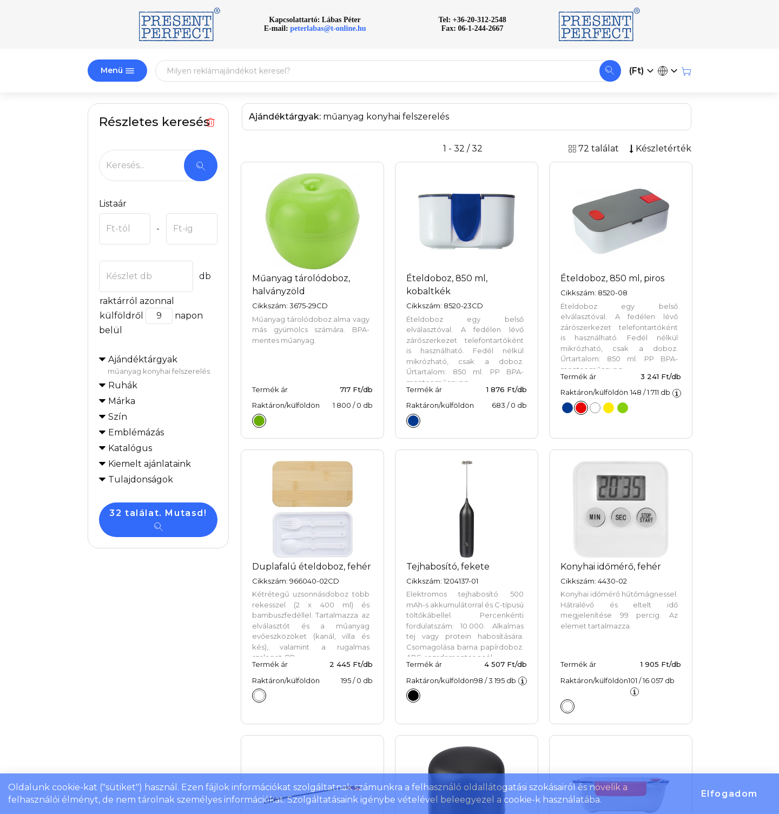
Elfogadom (729, 794)
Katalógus (130, 448)
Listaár (113, 203)
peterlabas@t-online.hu (328, 28)
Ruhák (122, 385)
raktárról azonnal (136, 301)
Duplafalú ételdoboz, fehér (311, 566)
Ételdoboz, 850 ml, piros (612, 278)
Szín (117, 417)
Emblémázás (136, 432)
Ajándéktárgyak (162, 365)
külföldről (121, 315)
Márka (121, 401)
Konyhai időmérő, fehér (610, 566)
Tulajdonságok (140, 479)
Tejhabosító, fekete (448, 566)
